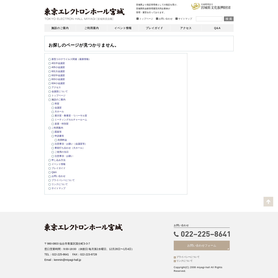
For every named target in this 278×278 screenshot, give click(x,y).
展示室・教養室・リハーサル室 (72, 115)
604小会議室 (59, 83)
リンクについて (60, 183)
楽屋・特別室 (62, 123)
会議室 (58, 107)
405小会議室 (59, 67)
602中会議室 (59, 75)
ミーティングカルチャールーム (72, 119)
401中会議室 (59, 63)
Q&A (54, 171)
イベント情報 (59, 163)
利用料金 (63, 139)
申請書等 (60, 135)
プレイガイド (59, 167)
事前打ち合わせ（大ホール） (71, 147)
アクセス (57, 87)
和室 (57, 103)
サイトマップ (59, 187)
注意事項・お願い (65, 155)
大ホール (60, 111)
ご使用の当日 (62, 151)
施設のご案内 (59, 99)
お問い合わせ (59, 175)
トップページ (59, 95)
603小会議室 (59, 79)
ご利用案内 (58, 127)
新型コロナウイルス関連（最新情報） (73, 59)
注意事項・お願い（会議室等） (72, 143)
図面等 (58, 131)
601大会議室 (59, 71)
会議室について (60, 91)
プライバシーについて (64, 179)
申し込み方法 (59, 159)
